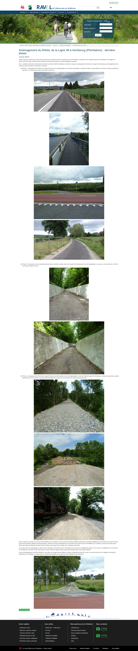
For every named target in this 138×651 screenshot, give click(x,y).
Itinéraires (23, 12)
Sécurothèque (50, 641)
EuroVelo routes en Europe (28, 641)
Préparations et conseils (48, 12)
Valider (98, 35)
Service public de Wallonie (79, 633)
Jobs (72, 641)
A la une (61, 12)
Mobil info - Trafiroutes (53, 628)
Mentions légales (85, 648)
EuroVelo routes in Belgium (28, 638)
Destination (87, 25)
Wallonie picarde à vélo (27, 636)
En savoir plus (71, 12)
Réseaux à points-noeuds (28, 630)
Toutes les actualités (64, 45)
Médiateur (105, 648)
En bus (48, 633)
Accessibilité (115, 648)
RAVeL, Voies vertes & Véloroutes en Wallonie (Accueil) (35, 45)
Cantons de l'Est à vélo (27, 633)
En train (48, 630)
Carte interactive (34, 12)
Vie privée (96, 648)
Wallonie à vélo (25, 628)
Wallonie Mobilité (51, 638)
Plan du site (73, 648)
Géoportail (74, 638)
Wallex (73, 636)
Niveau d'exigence (90, 28)
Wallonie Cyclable (51, 636)
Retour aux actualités (24, 610)
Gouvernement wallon (78, 630)
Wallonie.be (113, 3)
